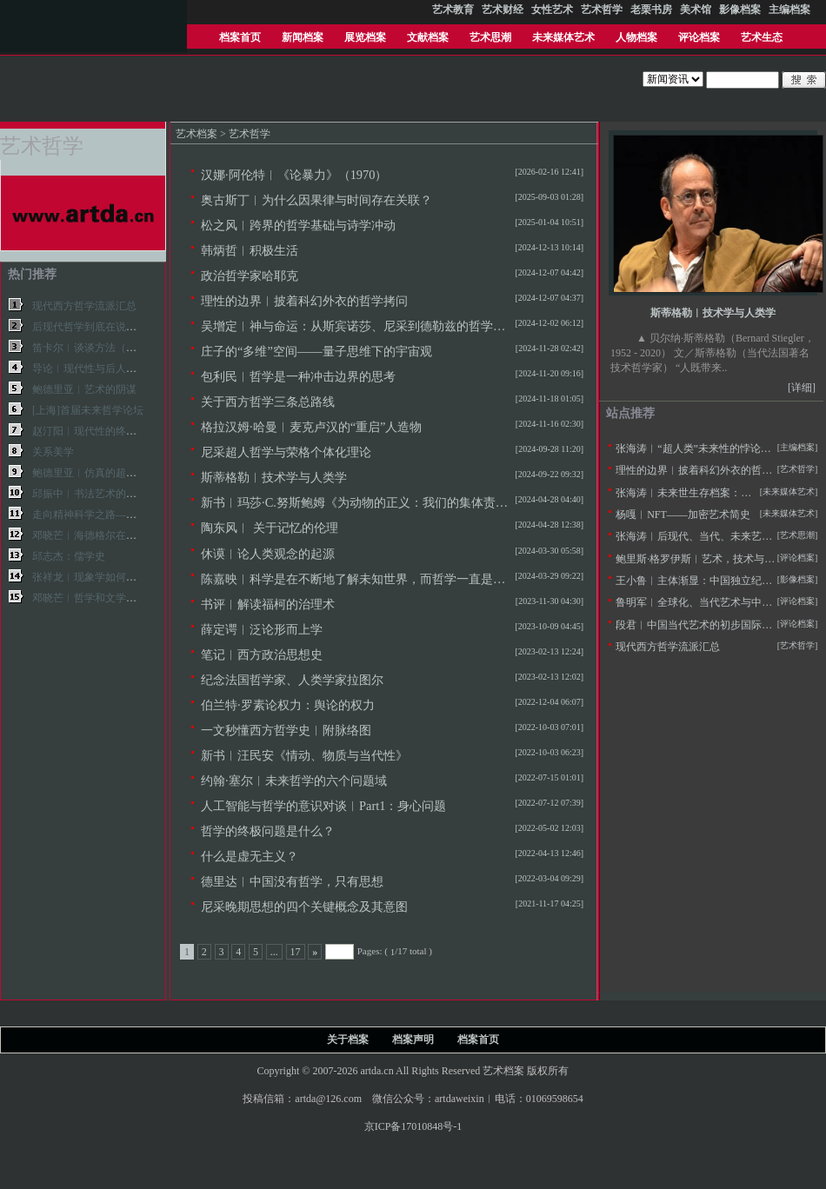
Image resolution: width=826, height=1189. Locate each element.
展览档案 (365, 37)
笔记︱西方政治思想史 (262, 654)
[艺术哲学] (797, 469)
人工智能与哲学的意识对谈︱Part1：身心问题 (323, 806)
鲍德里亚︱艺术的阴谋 (84, 389)
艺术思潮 (490, 37)
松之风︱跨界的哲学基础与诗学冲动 (298, 225)
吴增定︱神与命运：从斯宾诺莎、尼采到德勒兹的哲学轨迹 (359, 326)
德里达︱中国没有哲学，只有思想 (292, 881)
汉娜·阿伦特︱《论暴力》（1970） (294, 175)
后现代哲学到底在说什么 (89, 327)
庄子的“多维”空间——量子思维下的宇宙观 (316, 351)
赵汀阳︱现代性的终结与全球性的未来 (121, 431)
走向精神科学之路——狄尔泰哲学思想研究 (131, 514)
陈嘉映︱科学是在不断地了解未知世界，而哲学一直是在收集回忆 (377, 579)
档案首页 (240, 37)
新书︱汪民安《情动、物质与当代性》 (304, 755)
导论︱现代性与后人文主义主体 (105, 368)
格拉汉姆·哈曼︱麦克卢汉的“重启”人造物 (311, 427)
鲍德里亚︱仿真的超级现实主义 (105, 473)
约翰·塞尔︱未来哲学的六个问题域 (294, 780)
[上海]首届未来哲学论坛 (87, 410)
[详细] (802, 388)
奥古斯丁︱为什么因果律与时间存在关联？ (316, 200)
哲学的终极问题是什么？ (268, 831)
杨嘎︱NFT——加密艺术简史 (683, 514)
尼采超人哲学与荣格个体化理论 (286, 452)
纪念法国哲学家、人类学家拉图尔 (292, 680)
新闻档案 (302, 37)
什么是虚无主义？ (249, 856)
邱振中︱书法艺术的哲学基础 (100, 494)
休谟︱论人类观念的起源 (268, 554)
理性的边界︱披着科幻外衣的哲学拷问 (304, 301)
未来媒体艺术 (563, 37)
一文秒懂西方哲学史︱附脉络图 (286, 730)
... (274, 952)
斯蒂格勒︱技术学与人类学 (274, 477)
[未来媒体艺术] (789, 513)
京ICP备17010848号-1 (413, 1126)
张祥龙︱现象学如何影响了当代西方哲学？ (131, 577)
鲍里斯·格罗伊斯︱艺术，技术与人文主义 (711, 559)
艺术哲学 (249, 134)
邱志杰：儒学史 (68, 556)
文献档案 (428, 37)
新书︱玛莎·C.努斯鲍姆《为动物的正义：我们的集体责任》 (360, 502)
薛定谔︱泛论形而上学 (262, 629)
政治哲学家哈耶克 (249, 275)
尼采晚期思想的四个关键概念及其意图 (304, 906)
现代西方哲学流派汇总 (84, 306)
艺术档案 (196, 134)
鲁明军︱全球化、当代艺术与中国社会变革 (715, 602)
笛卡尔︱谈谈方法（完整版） (100, 348)
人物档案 (636, 37)
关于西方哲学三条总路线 (268, 402)
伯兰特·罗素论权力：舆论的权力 (288, 705)
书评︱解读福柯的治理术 (268, 604)
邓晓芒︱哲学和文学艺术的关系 (105, 598)
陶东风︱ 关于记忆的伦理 (269, 528)
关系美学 (53, 452)
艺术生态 (762, 37)
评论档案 (699, 37)
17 (295, 952)
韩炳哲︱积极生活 (249, 250)
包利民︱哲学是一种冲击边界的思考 (298, 376)
